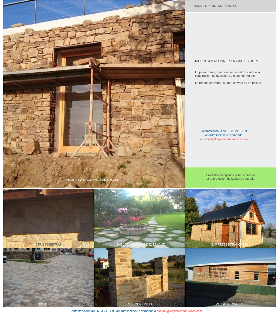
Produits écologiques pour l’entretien (230, 175)
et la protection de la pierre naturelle (230, 178)
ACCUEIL (200, 5)
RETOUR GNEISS (224, 5)
